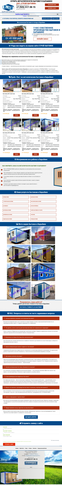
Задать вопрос (55, 18)
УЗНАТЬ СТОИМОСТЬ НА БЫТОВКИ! (31, 309)
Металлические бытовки (36, 203)
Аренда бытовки (34, 220)
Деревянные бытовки (7, 216)
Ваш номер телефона (7, 431)
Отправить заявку (9, 444)
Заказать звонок (46, 18)
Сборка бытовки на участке (36, 211)
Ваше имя (5, 427)
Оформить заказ (52, 8)
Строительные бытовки (8, 203)
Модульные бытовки (7, 220)
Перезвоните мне (52, 4)
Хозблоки (33, 216)
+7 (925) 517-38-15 (25, 7)
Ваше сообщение (6, 435)
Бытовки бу (5, 207)
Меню (57, 13)
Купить (16, 115)
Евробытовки (6, 198)
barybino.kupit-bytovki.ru (22, 14)
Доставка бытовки (7, 211)
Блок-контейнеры (34, 207)
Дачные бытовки (34, 198)
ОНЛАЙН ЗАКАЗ (42, 39)
